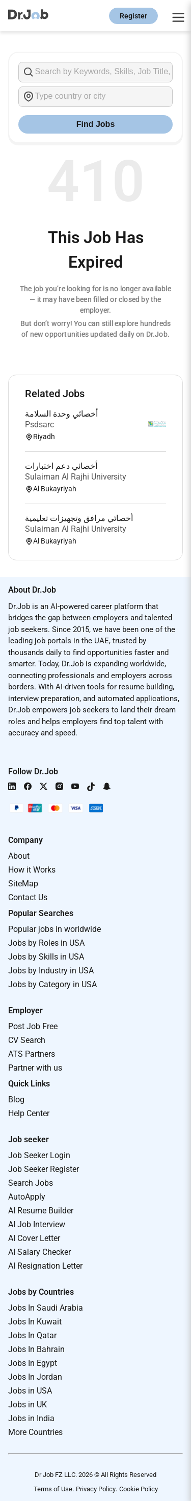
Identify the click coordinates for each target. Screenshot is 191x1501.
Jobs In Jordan (35, 1377)
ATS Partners (31, 1054)
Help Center (28, 1113)
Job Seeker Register (43, 1169)
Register (133, 16)
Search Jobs (30, 1183)
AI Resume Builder (40, 1210)
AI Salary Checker (39, 1252)
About (19, 856)
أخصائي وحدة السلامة (61, 414)
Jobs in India (31, 1418)
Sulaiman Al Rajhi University (75, 477)
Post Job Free (33, 1026)
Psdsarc (39, 424)
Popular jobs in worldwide (54, 929)
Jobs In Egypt (32, 1363)
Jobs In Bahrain (36, 1349)
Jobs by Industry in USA (51, 970)
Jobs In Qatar (32, 1335)
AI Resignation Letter (45, 1266)
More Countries (35, 1432)
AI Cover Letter (34, 1238)
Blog (16, 1099)
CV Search (26, 1040)
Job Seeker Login (39, 1155)
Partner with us (35, 1068)
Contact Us (27, 897)
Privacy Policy (96, 1489)
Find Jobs (95, 124)
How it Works (32, 870)
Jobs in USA (30, 1391)
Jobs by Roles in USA (46, 943)
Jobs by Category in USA (52, 984)
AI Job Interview (36, 1224)
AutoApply (26, 1197)
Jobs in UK (27, 1404)
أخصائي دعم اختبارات (61, 466)
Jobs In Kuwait (35, 1321)
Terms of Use (53, 1489)
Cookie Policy (138, 1489)
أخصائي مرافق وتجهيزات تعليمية (79, 518)
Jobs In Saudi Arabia (45, 1308)
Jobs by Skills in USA (46, 957)
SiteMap (23, 883)
